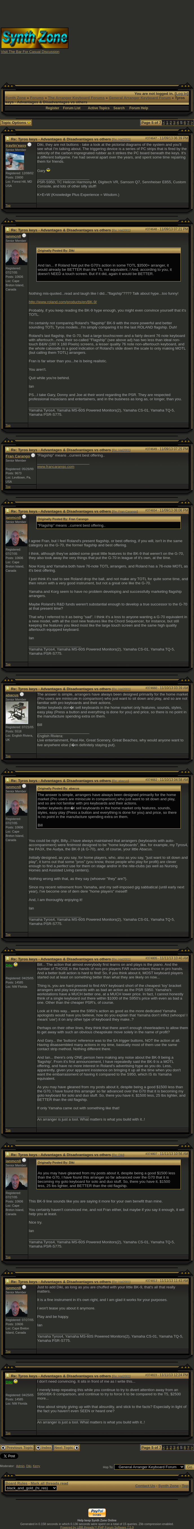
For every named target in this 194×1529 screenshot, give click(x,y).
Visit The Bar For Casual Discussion (30, 52)
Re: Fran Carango (125, 511)
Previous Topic (17, 1447)
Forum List (71, 108)
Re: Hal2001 (121, 139)
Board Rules (16, 1483)
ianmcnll (13, 236)
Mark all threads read (49, 1483)
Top (8, 205)
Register (52, 108)
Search (119, 108)
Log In (181, 93)
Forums (37, 98)
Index (43, 1447)
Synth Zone (15, 98)
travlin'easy (16, 145)
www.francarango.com (55, 466)
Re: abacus (120, 781)
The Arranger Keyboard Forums (76, 98)
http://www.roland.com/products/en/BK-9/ (63, 302)
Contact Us (145, 1486)
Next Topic (66, 1447)
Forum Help (138, 108)
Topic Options (16, 122)
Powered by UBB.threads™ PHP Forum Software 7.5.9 (97, 1527)
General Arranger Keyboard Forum (140, 98)
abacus (12, 695)
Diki (28, 1466)
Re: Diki (118, 1155)
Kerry (36, 1466)
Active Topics (99, 108)
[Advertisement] (139, 40)
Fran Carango (18, 456)
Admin (20, 1466)
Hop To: (108, 1467)
